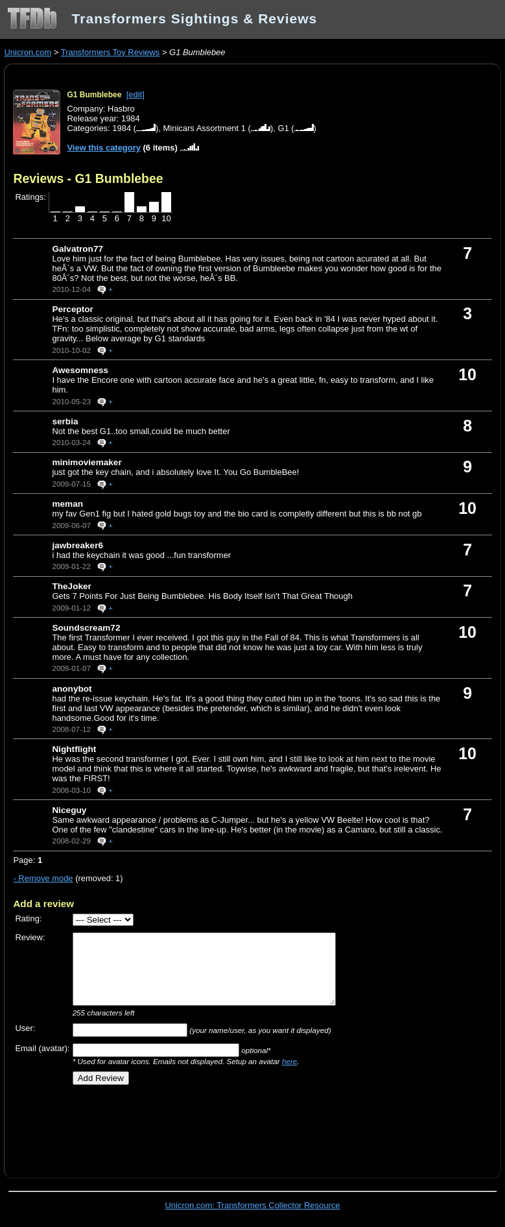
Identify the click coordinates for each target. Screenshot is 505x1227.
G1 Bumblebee (94, 94)
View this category (104, 147)
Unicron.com (27, 52)
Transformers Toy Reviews (110, 52)
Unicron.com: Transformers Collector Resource (252, 1205)
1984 (121, 128)
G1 (282, 128)
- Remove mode (43, 878)
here (289, 1061)
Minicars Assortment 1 (204, 128)
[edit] (135, 94)
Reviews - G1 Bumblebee (88, 178)
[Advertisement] (164, 1126)
